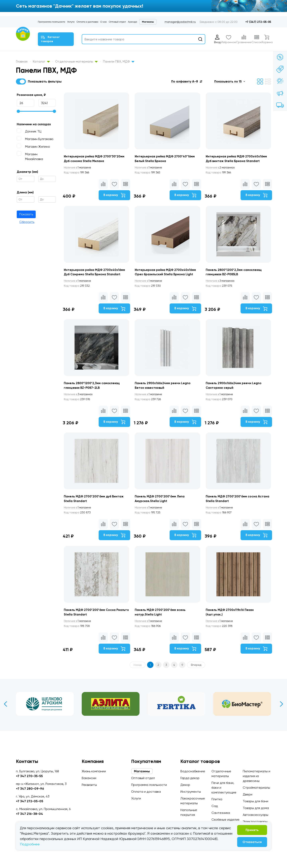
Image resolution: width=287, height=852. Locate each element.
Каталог (41, 61)
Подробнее (30, 844)
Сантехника (220, 813)
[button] (186, 81)
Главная (22, 61)
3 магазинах (222, 293)
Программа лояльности (51, 21)
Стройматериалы (256, 787)
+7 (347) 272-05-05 (258, 22)
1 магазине (78, 172)
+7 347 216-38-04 (29, 814)
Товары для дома (256, 808)
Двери (247, 794)
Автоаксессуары (255, 815)
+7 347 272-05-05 (29, 801)
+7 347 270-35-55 (29, 776)
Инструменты (190, 791)
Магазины (148, 21)
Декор (185, 785)
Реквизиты (89, 785)
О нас (103, 21)
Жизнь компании (94, 771)
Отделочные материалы (76, 61)
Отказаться (252, 842)
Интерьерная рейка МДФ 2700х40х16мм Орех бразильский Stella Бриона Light (167, 282)
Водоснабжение (192, 771)
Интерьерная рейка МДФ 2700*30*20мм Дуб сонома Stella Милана (90, 161)
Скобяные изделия (225, 819)
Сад (214, 806)
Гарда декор (190, 778)
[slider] (18, 111)
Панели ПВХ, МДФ (118, 61)
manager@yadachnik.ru (180, 21)
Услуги (71, 21)
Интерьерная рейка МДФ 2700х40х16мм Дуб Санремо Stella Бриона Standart (91, 282)
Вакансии (89, 778)
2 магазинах (222, 172)
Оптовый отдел (117, 21)
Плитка (216, 799)
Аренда (132, 21)
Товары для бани (255, 801)
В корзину (113, 200)
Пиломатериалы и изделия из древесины (256, 776)
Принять (252, 830)
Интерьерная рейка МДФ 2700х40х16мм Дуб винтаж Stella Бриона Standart (233, 161)
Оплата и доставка (87, 21)
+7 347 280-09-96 (30, 788)
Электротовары (255, 821)
